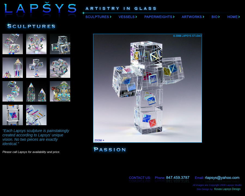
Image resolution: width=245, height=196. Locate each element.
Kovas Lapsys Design (229, 189)
